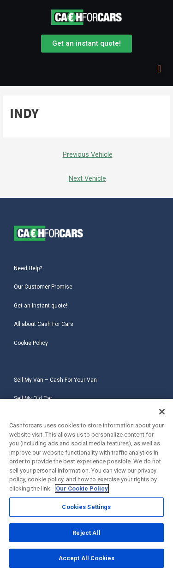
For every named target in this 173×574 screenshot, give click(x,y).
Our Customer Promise (43, 287)
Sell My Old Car (33, 398)
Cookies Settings (86, 507)
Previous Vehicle (88, 154)
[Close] (162, 412)
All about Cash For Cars (43, 324)
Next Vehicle (87, 178)
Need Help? (28, 268)
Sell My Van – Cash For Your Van (55, 380)
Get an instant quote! (40, 305)
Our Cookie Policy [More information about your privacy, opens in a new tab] (82, 489)
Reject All (86, 533)
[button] (159, 69)
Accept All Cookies (86, 559)
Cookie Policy (31, 343)
